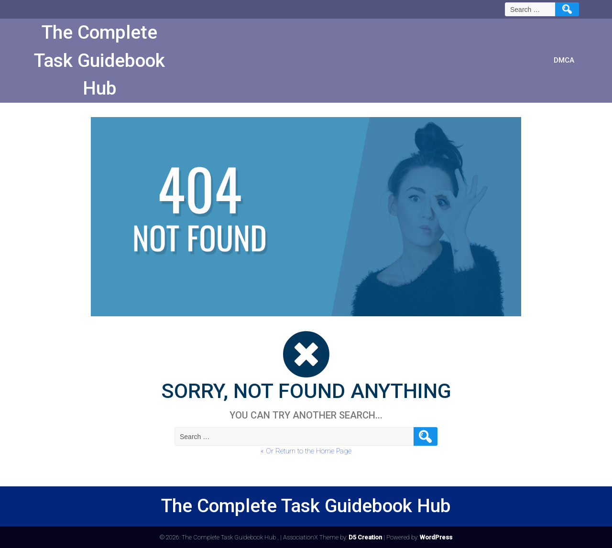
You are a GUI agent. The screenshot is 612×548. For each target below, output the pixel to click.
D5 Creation (365, 537)
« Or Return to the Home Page (306, 451)
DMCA (564, 60)
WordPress (436, 537)
